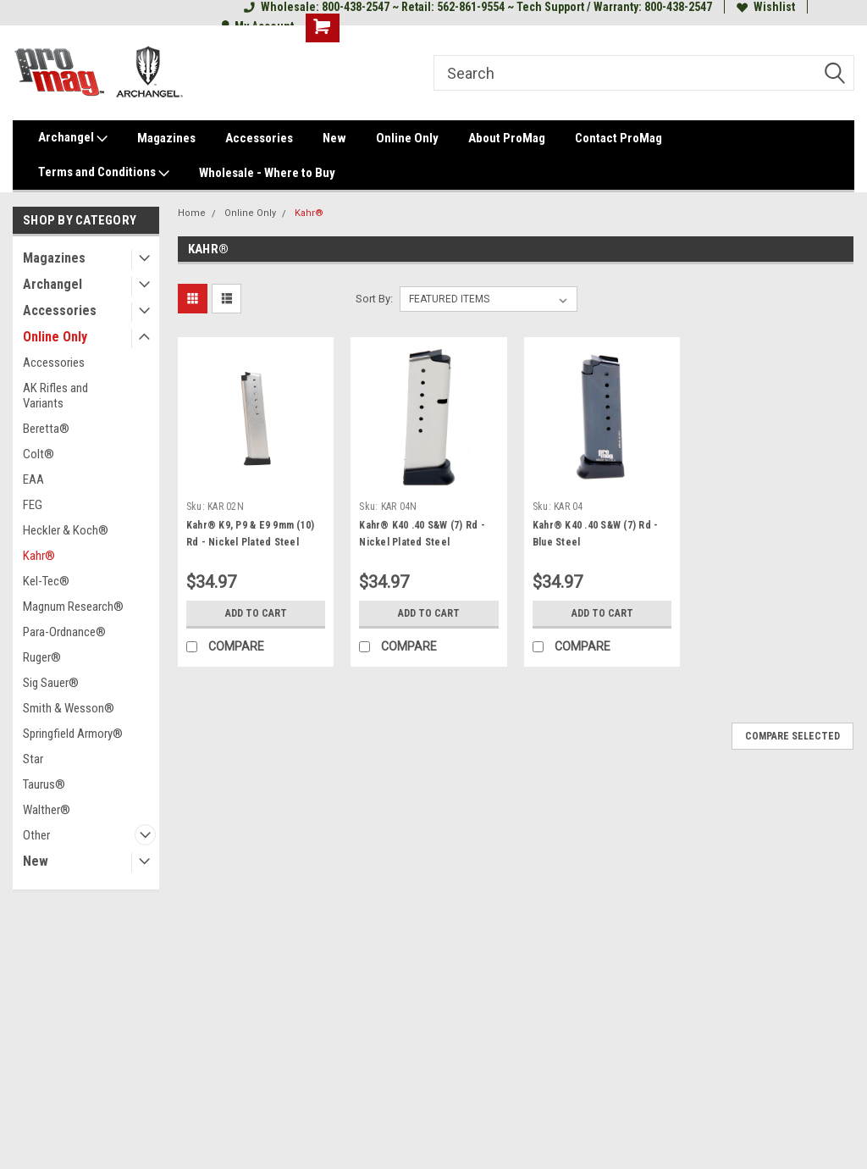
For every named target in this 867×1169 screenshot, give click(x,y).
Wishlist (766, 7)
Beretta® (46, 428)
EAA (33, 479)
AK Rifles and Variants (55, 395)
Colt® (38, 454)
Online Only (407, 138)
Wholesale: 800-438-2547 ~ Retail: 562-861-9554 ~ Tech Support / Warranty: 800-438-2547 (478, 7)
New (334, 138)
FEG (32, 504)
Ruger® (42, 657)
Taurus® (44, 784)
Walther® (46, 809)
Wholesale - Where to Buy (267, 172)
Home (192, 213)
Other (36, 835)
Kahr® (39, 555)
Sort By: (374, 298)
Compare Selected (792, 736)
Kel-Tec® (46, 581)
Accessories (259, 138)
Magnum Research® (73, 606)
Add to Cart (256, 613)
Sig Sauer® (51, 682)
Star (33, 759)
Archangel (73, 138)
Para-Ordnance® (64, 632)
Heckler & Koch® (65, 530)
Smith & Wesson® (68, 708)
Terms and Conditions (103, 172)
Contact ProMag (618, 138)
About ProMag (506, 138)
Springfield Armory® (73, 733)
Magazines (166, 138)
